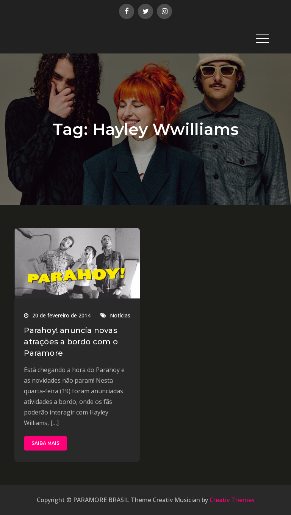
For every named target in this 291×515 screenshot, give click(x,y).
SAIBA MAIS (45, 443)
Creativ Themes (232, 500)
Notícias (120, 315)
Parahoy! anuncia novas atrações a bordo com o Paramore (70, 342)
